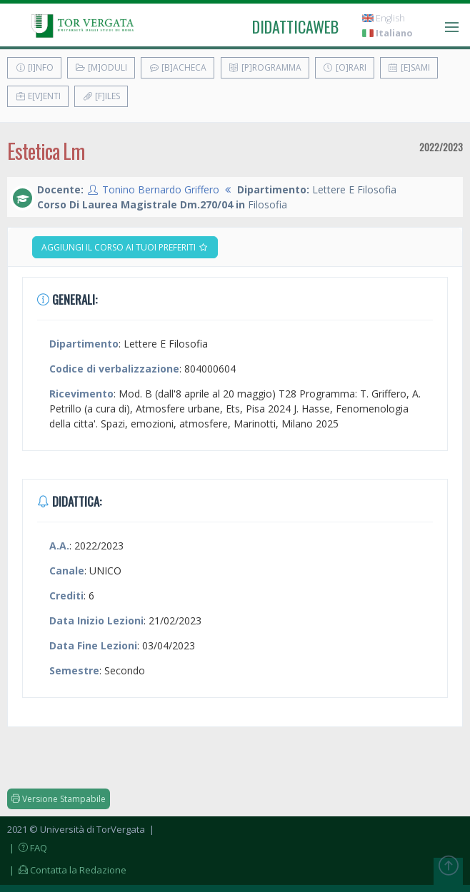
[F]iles (101, 96)
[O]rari (344, 67)
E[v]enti (38, 96)
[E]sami (409, 67)
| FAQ (27, 847)
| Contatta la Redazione (66, 869)
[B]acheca (177, 67)
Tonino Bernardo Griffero (160, 189)
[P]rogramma (265, 67)
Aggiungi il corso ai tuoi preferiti (125, 247)
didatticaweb (295, 26)
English (383, 18)
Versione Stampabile (58, 799)
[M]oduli (101, 67)
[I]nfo (34, 67)
